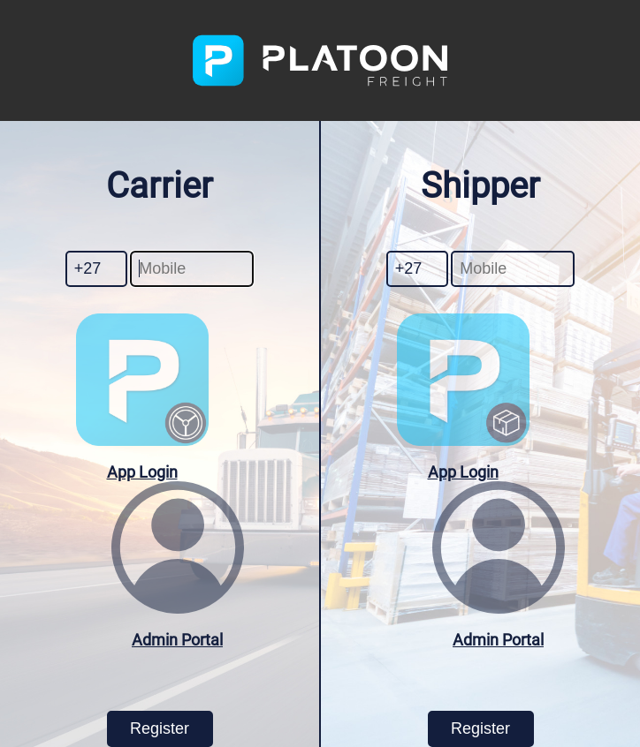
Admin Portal (177, 639)
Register (159, 728)
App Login (142, 472)
